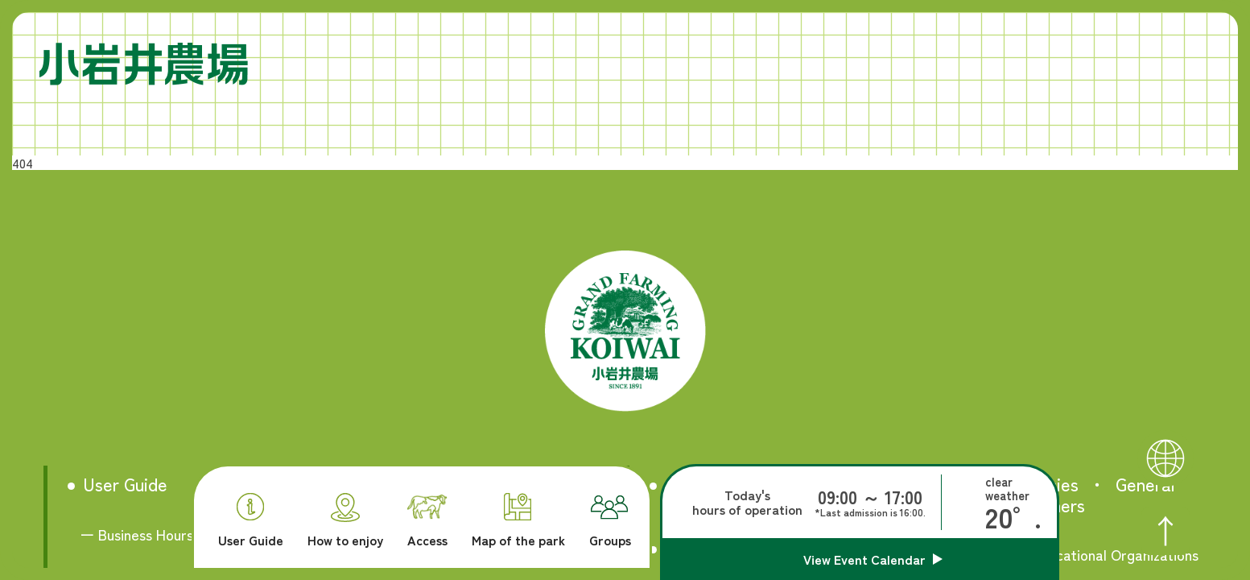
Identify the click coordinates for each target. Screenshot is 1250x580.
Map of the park (518, 520)
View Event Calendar (864, 559)
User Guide (250, 520)
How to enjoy (345, 520)
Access (427, 521)
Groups (610, 521)
